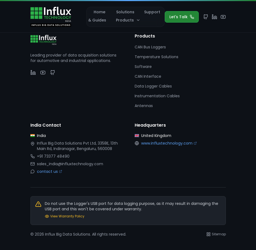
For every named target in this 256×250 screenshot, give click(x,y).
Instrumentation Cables (157, 96)
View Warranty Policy (64, 216)
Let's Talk (181, 17)
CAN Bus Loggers (150, 47)
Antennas (144, 105)
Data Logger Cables (153, 86)
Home (99, 12)
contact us (49, 171)
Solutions (125, 12)
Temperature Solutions (156, 57)
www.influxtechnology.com (169, 143)
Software (143, 66)
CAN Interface (148, 76)
